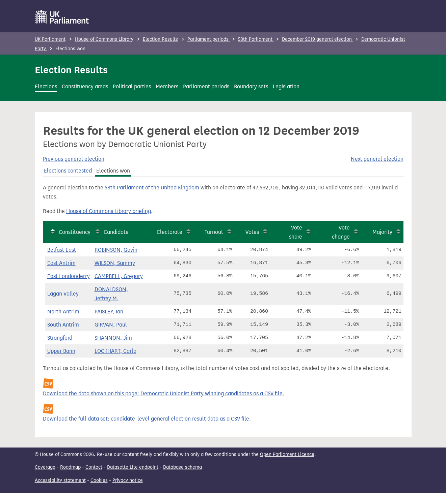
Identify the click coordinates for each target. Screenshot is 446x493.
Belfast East (61, 250)
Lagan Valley (63, 293)
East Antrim (61, 263)
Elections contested (68, 170)
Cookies (99, 480)
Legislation (286, 86)
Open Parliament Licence (287, 454)
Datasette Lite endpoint (132, 467)
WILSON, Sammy (115, 263)
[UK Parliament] (62, 16)
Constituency (74, 232)
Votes (252, 232)
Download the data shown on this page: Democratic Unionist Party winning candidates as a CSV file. (163, 393)
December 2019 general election (317, 39)
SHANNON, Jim (113, 338)
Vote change (341, 232)
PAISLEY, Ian (109, 311)
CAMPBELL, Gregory (119, 276)
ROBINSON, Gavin (116, 250)
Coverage (45, 467)
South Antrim (63, 324)
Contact (93, 467)
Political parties (132, 86)
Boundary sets (251, 86)
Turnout (214, 232)
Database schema (182, 467)
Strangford (59, 338)
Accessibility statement (60, 480)
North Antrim (63, 311)
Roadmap (70, 467)
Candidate (116, 232)
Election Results (160, 39)
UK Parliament (50, 39)
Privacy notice (127, 480)
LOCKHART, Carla (115, 351)
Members (167, 86)
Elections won (113, 170)
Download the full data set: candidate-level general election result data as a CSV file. (147, 418)
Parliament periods (208, 39)
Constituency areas (85, 86)
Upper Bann (61, 351)
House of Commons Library (104, 39)
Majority (382, 232)
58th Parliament (256, 39)
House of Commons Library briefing (108, 211)
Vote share (295, 232)
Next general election (377, 159)
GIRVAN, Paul (111, 324)
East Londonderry (68, 276)
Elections (46, 86)
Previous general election (73, 159)
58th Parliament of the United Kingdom (152, 187)
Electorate (169, 232)
